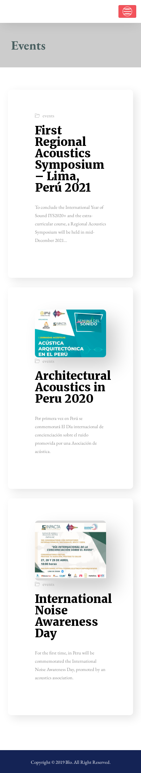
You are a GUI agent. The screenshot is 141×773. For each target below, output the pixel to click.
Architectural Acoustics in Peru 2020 (73, 387)
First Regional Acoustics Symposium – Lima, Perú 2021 (69, 159)
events (48, 115)
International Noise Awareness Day (73, 616)
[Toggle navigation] (127, 11)
